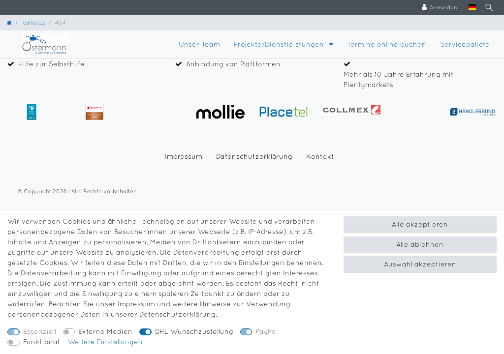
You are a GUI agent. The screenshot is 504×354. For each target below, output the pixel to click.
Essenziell (39, 331)
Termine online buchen (386, 44)
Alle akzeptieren (420, 224)
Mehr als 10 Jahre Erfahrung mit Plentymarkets (399, 79)
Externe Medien (105, 331)
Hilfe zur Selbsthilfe (51, 64)
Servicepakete (465, 44)
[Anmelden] (435, 7)
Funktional (41, 342)
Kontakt (320, 156)
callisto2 (33, 22)
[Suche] (487, 7)
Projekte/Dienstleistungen (280, 44)
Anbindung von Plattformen (233, 64)
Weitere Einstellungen (105, 342)
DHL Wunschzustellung (194, 331)
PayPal (266, 331)
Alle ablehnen (419, 244)
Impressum (183, 156)
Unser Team (199, 44)
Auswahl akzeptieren (420, 264)
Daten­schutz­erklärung (254, 156)
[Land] (468, 7)
